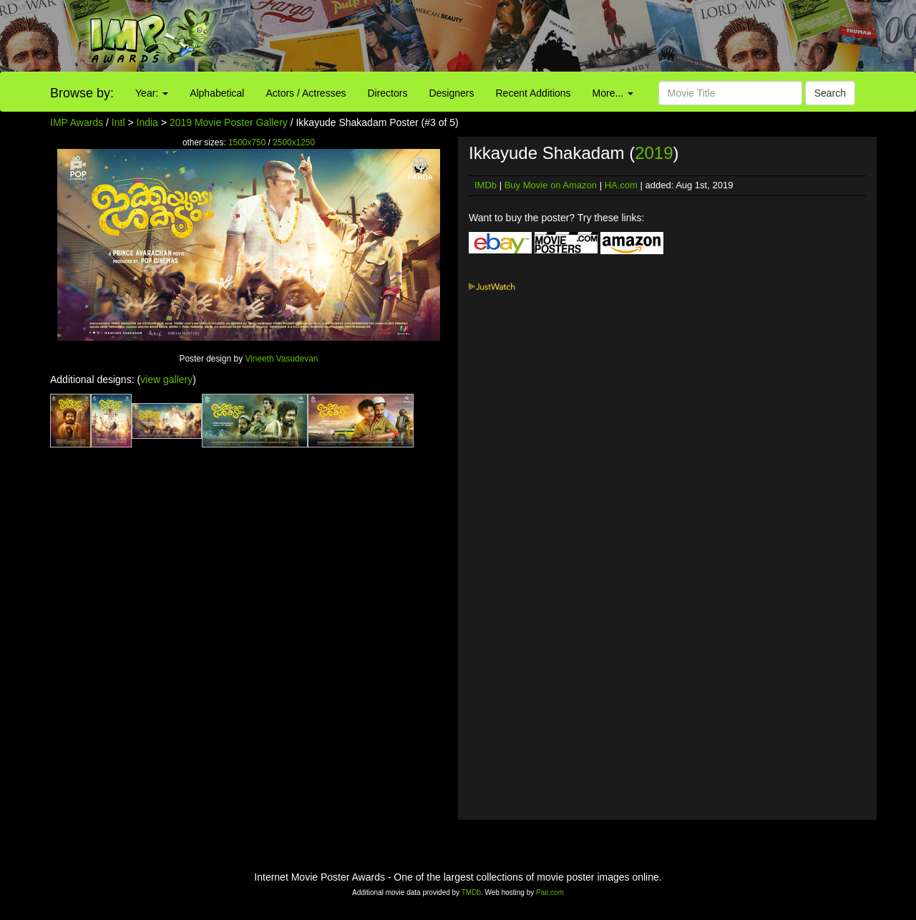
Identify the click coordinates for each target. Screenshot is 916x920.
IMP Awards (76, 122)
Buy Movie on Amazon (551, 185)
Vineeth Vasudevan (281, 359)
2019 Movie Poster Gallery (229, 122)
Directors (387, 93)
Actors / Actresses (305, 93)
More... (613, 93)
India (147, 122)
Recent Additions (533, 93)
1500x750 (246, 142)
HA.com (621, 185)
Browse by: (82, 93)
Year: (151, 93)
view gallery (166, 379)
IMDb (485, 185)
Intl (118, 122)
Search (830, 93)
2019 (654, 153)
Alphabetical (217, 93)
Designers (451, 93)
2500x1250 (294, 142)
